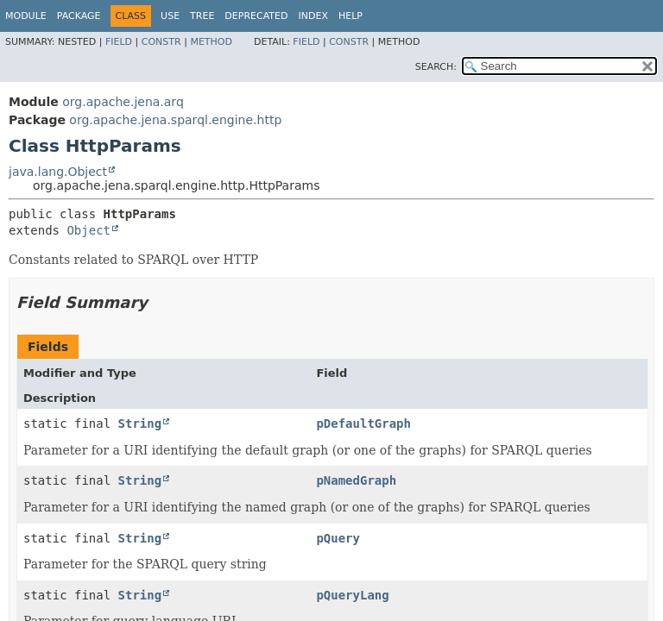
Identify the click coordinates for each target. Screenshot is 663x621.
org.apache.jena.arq (122, 102)
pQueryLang (352, 595)
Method (211, 41)
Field (118, 41)
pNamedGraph (356, 480)
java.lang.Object (58, 172)
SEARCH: (436, 66)
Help (350, 16)
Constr (161, 41)
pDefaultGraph (363, 423)
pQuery (338, 538)
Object (88, 230)
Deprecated (255, 16)
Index (312, 16)
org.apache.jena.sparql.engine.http (175, 120)
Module (26, 16)
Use (170, 16)
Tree (202, 16)
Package (79, 16)
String (140, 423)
